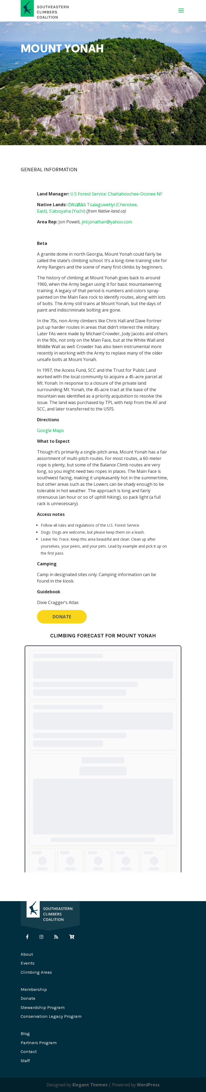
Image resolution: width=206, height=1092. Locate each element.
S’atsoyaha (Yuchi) (67, 211)
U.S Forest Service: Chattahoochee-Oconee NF (116, 194)
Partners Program (39, 1042)
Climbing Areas (36, 972)
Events (28, 963)
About (27, 954)
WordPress (148, 1085)
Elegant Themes (90, 1085)
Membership (34, 989)
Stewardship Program (43, 1007)
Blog (25, 1033)
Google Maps (50, 430)
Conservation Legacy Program (51, 1016)
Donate (28, 998)
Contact (29, 1051)
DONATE (62, 617)
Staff (25, 1060)
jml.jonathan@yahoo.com (107, 222)
